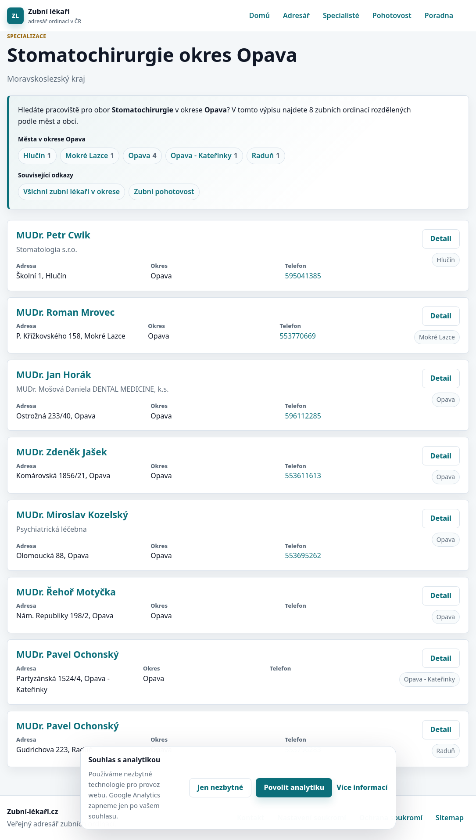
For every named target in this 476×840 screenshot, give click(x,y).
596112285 (303, 416)
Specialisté (341, 15)
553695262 (303, 555)
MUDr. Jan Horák (53, 374)
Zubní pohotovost (164, 191)
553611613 (303, 475)
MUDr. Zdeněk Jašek (61, 452)
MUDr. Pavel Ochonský (67, 654)
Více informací (361, 787)
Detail (440, 238)
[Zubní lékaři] (44, 16)
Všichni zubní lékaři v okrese (71, 191)
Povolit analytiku (294, 787)
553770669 (298, 336)
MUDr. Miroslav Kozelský (72, 514)
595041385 (303, 276)
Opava (142, 156)
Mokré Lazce (90, 156)
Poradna (439, 15)
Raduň (266, 156)
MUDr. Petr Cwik (53, 235)
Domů (259, 15)
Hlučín (37, 156)
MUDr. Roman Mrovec (65, 312)
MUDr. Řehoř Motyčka (66, 592)
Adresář (296, 15)
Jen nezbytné (220, 787)
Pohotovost (392, 15)
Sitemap (450, 817)
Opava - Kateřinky (204, 156)
